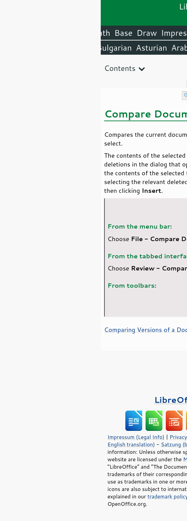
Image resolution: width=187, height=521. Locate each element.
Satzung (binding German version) (102, 444)
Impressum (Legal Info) (35, 437)
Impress (75, 32)
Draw (46, 32)
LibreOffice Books (94, 400)
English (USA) (158, 47)
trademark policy (67, 496)
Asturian (50, 47)
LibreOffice (164, 32)
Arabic (82, 47)
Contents (19, 68)
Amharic (113, 47)
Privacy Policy (85, 437)
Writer (126, 32)
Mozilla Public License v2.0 (116, 459)
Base (22, 32)
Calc (102, 32)
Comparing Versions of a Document (54, 329)
